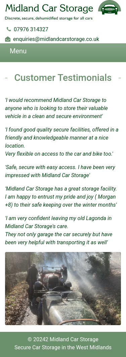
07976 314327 (31, 29)
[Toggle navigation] (10, 52)
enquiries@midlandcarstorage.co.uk (56, 39)
